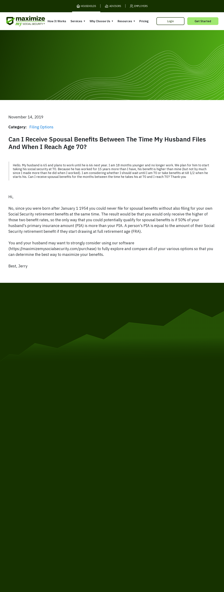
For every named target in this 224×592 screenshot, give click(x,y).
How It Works (57, 21)
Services (76, 21)
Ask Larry (168, 486)
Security (85, 512)
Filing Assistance (79, 482)
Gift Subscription (32, 493)
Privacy (54, 512)
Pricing (143, 21)
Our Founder (123, 478)
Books (165, 473)
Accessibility (104, 512)
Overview (73, 469)
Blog (164, 493)
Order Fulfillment (129, 512)
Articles (167, 479)
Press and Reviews (127, 492)
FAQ (164, 499)
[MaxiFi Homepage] (18, 21)
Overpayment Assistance (85, 489)
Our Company (29, 486)
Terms (39, 512)
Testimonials (123, 485)
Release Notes (30, 480)
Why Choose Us (100, 21)
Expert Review (77, 476)
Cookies (69, 512)
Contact (183, 512)
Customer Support (160, 512)
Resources (125, 21)
